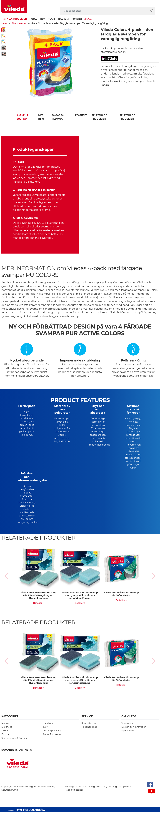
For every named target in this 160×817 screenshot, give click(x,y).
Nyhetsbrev (127, 735)
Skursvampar (19, 23)
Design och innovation (133, 732)
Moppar (5, 728)
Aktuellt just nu (22, 117)
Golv (34, 18)
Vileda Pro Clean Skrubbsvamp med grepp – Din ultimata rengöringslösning (80, 600)
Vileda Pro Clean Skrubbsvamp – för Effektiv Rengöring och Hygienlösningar (38, 600)
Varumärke (127, 728)
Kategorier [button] (10, 721)
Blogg (87, 18)
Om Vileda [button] (129, 721)
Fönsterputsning (52, 735)
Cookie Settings (74, 795)
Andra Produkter (52, 739)
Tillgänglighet (89, 732)
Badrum (63, 18)
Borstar (5, 739)
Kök (42, 18)
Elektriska (6, 732)
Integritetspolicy (98, 791)
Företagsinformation (76, 791)
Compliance (124, 791)
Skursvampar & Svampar (14, 743)
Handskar (48, 728)
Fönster (77, 18)
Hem (4, 23)
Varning (112, 791)
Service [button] (87, 721)
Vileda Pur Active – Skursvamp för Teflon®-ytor (121, 599)
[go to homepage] (14, 6)
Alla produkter (17, 18)
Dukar (4, 735)
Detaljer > (38, 608)
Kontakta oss (88, 728)
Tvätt (51, 18)
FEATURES (81, 115)
